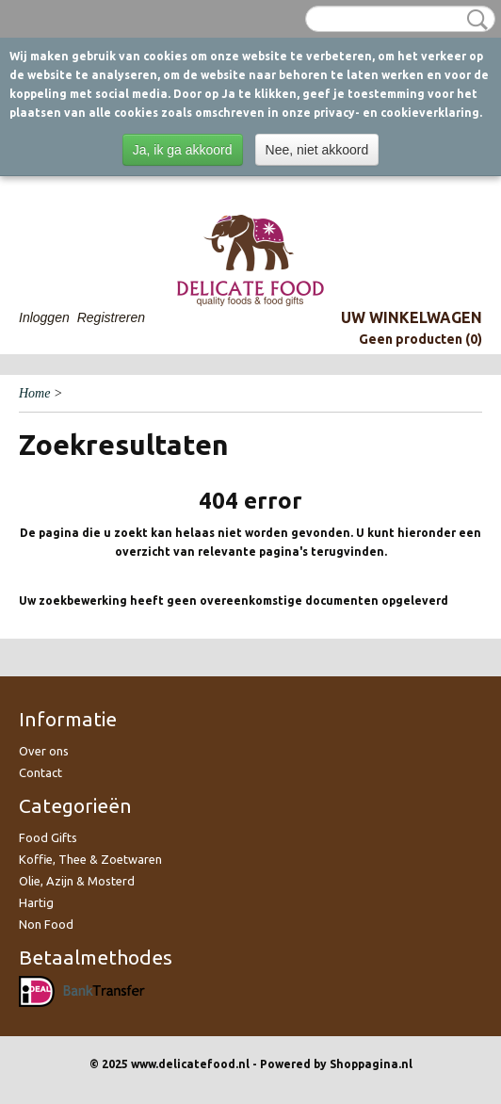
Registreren (111, 317)
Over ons (44, 750)
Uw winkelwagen (411, 317)
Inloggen (44, 317)
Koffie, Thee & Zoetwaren (90, 859)
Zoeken (474, 20)
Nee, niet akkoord (317, 149)
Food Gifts (48, 837)
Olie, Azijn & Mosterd (77, 880)
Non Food (46, 924)
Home (34, 393)
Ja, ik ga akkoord (183, 149)
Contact (40, 772)
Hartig (36, 902)
